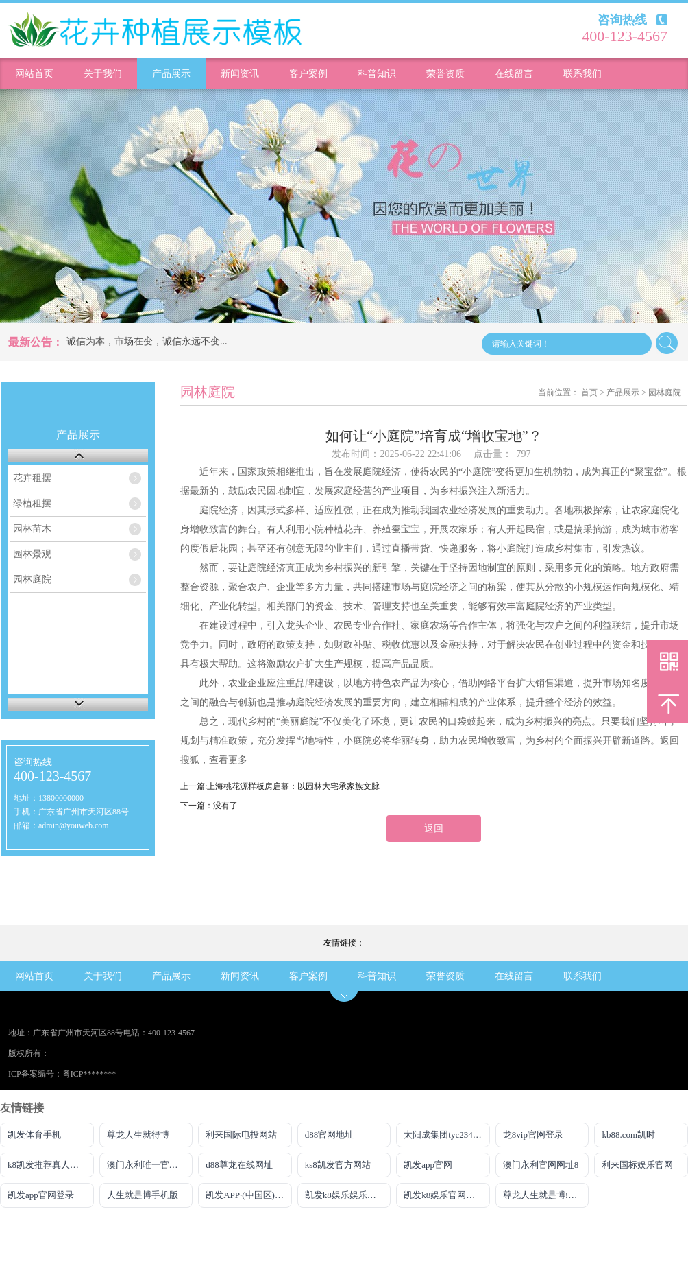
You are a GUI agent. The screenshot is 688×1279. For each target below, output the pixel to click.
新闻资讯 (240, 74)
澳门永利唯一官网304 (149, 1165)
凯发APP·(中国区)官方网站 (249, 1195)
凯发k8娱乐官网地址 (444, 1195)
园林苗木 (32, 529)
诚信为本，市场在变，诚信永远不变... (147, 341)
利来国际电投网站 (241, 1134)
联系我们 (582, 74)
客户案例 (308, 74)
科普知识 (377, 74)
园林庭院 (32, 579)
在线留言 (514, 74)
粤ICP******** (89, 1074)
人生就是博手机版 (142, 1195)
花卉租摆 (32, 478)
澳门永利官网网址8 (541, 1165)
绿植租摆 (32, 503)
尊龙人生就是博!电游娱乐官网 (546, 1195)
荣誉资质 (445, 74)
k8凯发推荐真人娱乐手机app (51, 1165)
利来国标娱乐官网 (637, 1165)
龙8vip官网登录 (533, 1134)
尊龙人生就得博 (138, 1134)
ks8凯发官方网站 (338, 1165)
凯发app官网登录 (41, 1195)
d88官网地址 (329, 1134)
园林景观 (32, 554)
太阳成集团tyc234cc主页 (447, 1134)
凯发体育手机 (34, 1134)
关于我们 (103, 74)
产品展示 (171, 74)
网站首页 (34, 74)
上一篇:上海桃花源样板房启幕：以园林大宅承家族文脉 (280, 786)
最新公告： (35, 342)
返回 (433, 828)
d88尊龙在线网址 (239, 1165)
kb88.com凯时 (628, 1134)
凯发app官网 (428, 1165)
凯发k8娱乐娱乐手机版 (348, 1195)
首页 (589, 392)
